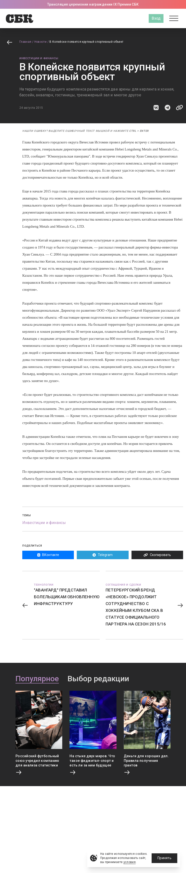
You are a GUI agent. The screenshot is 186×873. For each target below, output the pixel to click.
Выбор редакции (98, 678)
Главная (25, 41)
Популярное (37, 678)
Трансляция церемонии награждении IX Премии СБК (93, 4)
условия (130, 862)
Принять (164, 858)
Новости (40, 41)
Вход (156, 18)
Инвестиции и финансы (38, 58)
